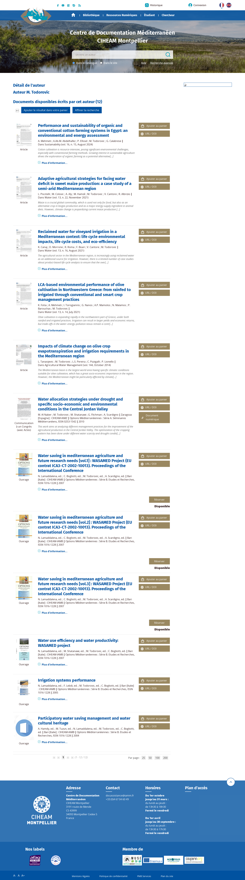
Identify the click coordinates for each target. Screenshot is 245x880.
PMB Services (144, 876)
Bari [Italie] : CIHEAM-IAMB (59, 732)
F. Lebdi (68, 685)
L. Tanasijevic (45, 361)
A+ (23, 875)
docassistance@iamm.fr (120, 795)
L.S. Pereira (78, 361)
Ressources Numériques (121, 15)
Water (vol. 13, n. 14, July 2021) (62, 312)
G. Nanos (87, 305)
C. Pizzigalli (93, 361)
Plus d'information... (55, 163)
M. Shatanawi (78, 414)
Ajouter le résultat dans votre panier (46, 110)
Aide (143, 63)
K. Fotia (42, 305)
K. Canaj (42, 247)
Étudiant (149, 15)
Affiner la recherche (87, 110)
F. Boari (80, 247)
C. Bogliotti (70, 476)
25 (143, 758)
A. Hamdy (43, 728)
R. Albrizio (124, 194)
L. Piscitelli (44, 194)
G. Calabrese (113, 141)
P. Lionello (108, 361)
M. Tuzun (61, 728)
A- (14, 875)
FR (220, 4)
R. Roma (69, 247)
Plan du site (167, 876)
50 (150, 758)
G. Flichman (95, 414)
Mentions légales (81, 876)
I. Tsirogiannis (72, 305)
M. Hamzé (79, 194)
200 (165, 758)
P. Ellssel (82, 141)
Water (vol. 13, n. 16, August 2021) (64, 250)
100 (157, 758)
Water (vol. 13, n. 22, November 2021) (66, 197)
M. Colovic (58, 194)
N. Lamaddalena (47, 476)
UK (228, 4)
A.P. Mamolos (102, 305)
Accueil (73, 15)
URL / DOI (150, 133)
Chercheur (168, 15)
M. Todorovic (97, 141)
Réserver (159, 499)
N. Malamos (119, 305)
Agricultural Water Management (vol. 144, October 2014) (78, 365)
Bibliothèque (91, 15)
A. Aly (69, 194)
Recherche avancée (161, 63)
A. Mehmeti (44, 141)
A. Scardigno (111, 414)
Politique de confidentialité (113, 876)
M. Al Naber (45, 414)
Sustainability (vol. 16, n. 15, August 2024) (69, 144)
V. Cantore (110, 194)
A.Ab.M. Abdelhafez (64, 141)
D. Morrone (56, 247)
